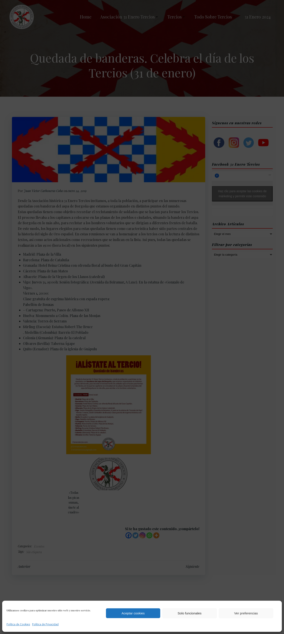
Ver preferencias (246, 613)
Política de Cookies (18, 624)
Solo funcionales (189, 613)
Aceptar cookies (133, 613)
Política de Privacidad (45, 624)
